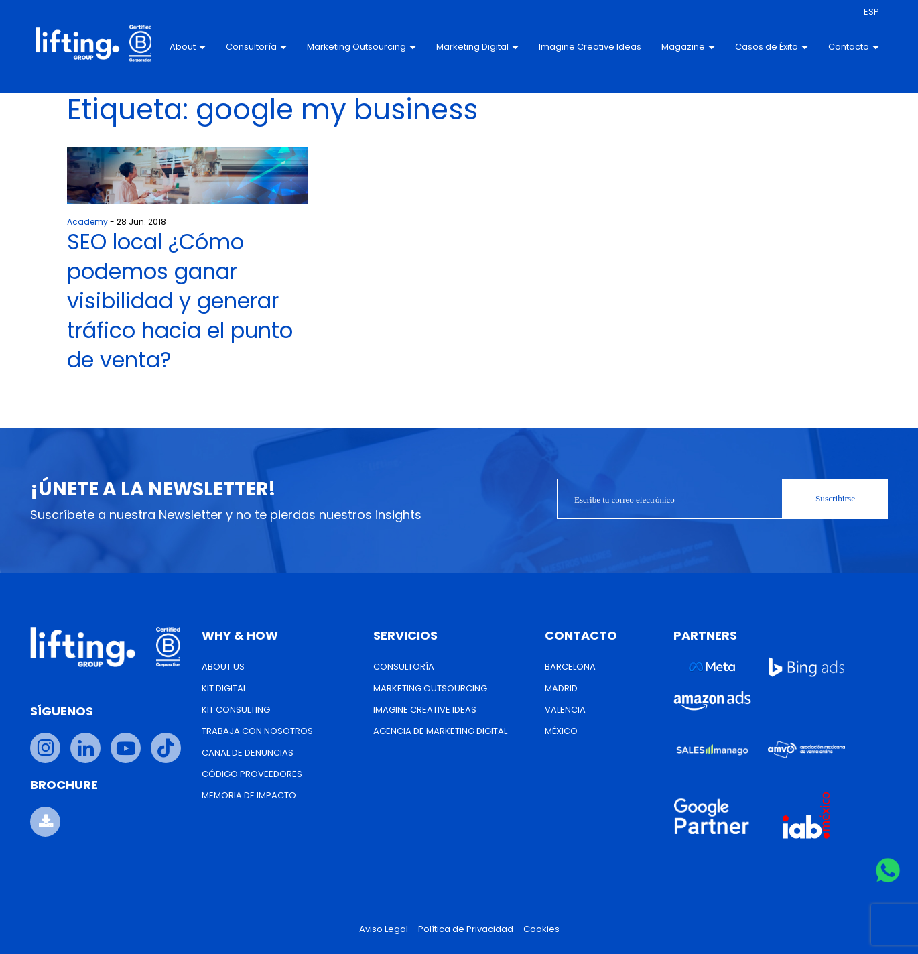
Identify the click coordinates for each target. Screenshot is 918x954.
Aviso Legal (383, 928)
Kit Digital (224, 688)
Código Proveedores (252, 774)
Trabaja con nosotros (257, 731)
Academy (87, 222)
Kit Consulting (236, 709)
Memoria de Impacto (249, 795)
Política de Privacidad (465, 928)
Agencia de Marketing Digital (440, 731)
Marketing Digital (477, 47)
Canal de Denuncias (247, 752)
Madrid (561, 688)
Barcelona (570, 666)
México (561, 731)
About (187, 46)
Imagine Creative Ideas (575, 47)
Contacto (852, 46)
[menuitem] (870, 12)
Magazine (687, 46)
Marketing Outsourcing (360, 47)
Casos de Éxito (770, 47)
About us (223, 666)
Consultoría (255, 46)
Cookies (541, 928)
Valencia (565, 709)
